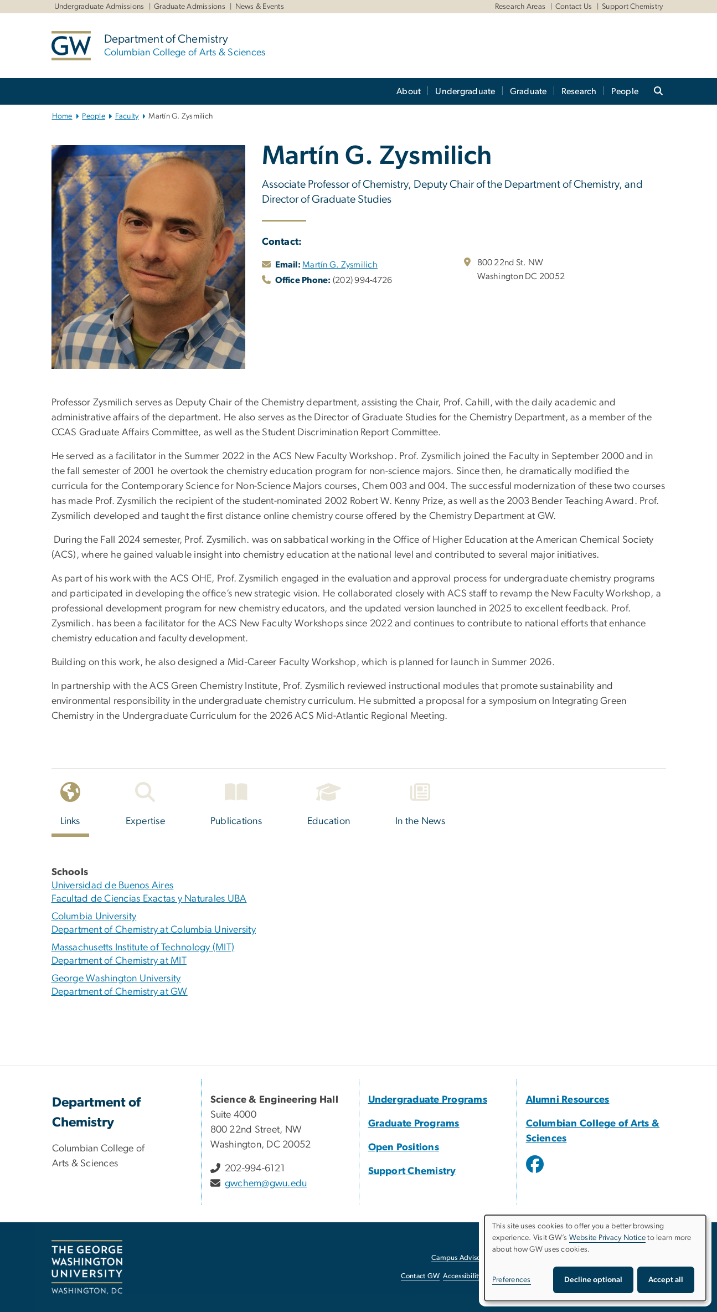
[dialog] (595, 1258)
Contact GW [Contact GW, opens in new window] (420, 1276)
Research (579, 91)
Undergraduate (465, 91)
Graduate (528, 91)
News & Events (259, 7)
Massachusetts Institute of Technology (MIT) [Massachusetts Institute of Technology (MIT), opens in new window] (143, 948)
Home (62, 116)
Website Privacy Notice (607, 1238)
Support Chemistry (632, 7)
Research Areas (520, 7)
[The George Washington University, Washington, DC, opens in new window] (86, 1267)
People (625, 91)
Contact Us (573, 7)
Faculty (127, 116)
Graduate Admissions (189, 7)
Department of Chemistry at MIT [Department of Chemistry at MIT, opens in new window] (119, 961)
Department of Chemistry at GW (119, 992)
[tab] (70, 807)
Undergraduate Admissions (99, 7)
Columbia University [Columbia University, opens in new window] (94, 917)
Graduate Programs (414, 1124)
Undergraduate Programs (428, 1100)
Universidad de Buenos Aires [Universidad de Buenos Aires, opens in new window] (112, 886)
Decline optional (593, 1280)
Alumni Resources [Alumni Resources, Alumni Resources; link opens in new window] (568, 1100)
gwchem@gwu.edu (266, 1183)
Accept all (665, 1280)
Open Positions (404, 1147)
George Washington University (116, 979)
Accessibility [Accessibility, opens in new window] (462, 1276)
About (408, 91)
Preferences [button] (511, 1280)
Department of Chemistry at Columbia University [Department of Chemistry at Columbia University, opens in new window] (153, 930)
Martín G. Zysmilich (340, 264)
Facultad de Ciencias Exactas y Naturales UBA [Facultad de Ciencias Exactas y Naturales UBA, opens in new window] (149, 899)
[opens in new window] (536, 1172)
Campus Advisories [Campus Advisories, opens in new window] (461, 1258)
